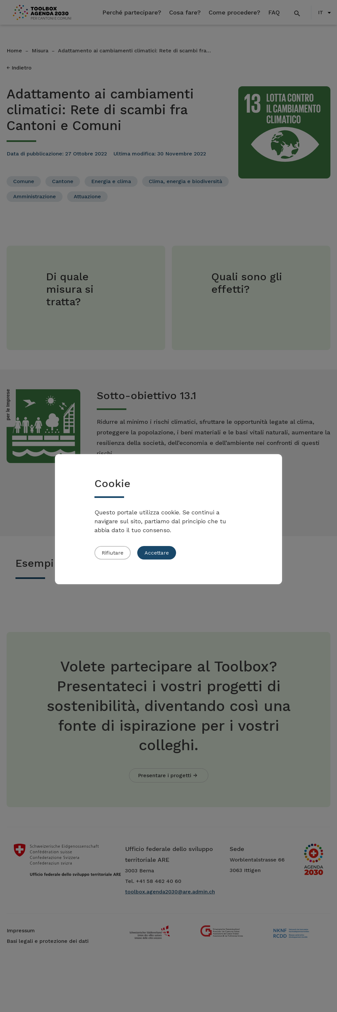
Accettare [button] (156, 553)
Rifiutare (112, 553)
